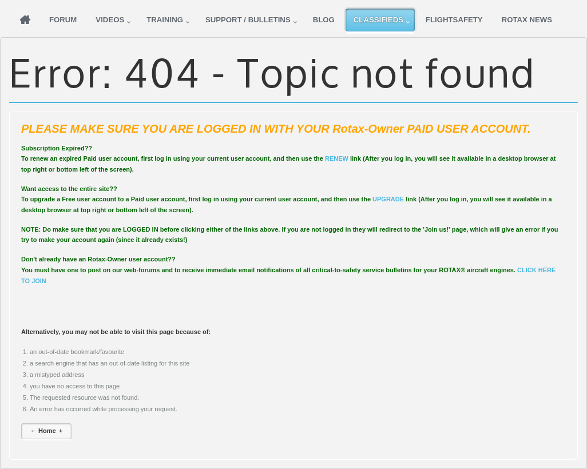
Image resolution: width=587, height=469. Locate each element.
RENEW (336, 158)
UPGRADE (388, 199)
